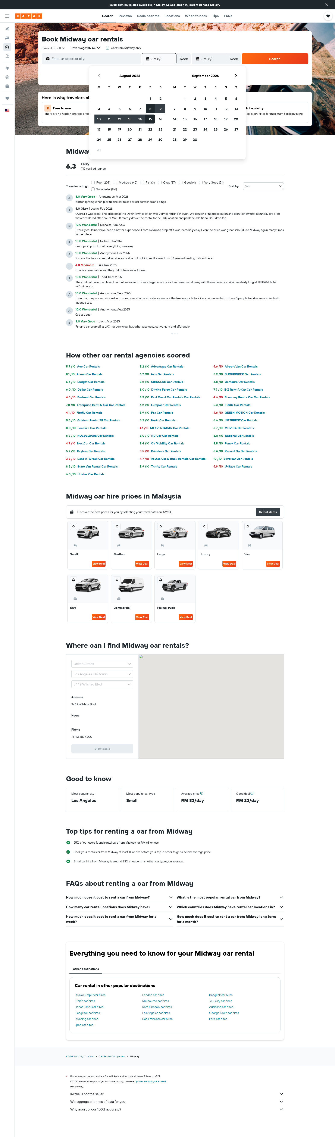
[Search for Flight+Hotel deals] (7, 56)
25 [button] (109, 139)
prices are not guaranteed (151, 1081)
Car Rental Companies (112, 1056)
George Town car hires (224, 1013)
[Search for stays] (7, 38)
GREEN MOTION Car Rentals (239, 413)
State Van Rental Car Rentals (92, 466)
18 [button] (109, 129)
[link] (102, 748)
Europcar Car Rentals (160, 405)
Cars (91, 1056)
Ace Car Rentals (83, 366)
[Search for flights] (7, 29)
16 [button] (160, 119)
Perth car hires (85, 1001)
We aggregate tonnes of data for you (177, 1101)
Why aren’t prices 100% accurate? (177, 1109)
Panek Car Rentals (231, 443)
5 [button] (119, 109)
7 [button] (140, 109)
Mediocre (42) (128, 182)
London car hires (153, 995)
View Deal (99, 563)
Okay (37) (169, 182)
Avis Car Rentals (157, 374)
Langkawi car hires (88, 1013)
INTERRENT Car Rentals (235, 420)
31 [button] (99, 150)
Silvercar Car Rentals (233, 459)
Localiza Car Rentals (86, 428)
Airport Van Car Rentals (235, 366)
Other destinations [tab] (86, 969)
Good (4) (190, 182)
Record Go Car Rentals (235, 451)
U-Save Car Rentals (232, 466)
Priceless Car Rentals (160, 451)
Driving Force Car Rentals (163, 389)
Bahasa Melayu (209, 5)
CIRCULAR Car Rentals (161, 382)
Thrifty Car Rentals (158, 466)
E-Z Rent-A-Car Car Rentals (238, 389)
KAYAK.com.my (74, 1056)
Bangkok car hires (220, 995)
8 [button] (150, 109)
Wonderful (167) (106, 189)
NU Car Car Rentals (159, 436)
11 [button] (109, 119)
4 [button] (109, 109)
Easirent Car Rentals (86, 397)
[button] (327, 5)
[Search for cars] (7, 47)
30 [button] (160, 139)
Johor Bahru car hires (89, 1007)
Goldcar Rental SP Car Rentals (93, 420)
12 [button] (119, 119)
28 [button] (140, 139)
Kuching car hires (87, 1019)
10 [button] (99, 119)
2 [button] (161, 98)
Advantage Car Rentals (161, 366)
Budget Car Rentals (85, 382)
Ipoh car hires (84, 1025)
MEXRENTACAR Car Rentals (164, 428)
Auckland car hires (221, 1007)
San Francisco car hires (157, 1019)
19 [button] (119, 129)
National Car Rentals (233, 436)
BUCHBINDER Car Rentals (237, 374)
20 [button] (130, 129)
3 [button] (99, 109)
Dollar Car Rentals (84, 389)
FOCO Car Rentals (231, 405)
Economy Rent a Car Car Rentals (241, 397)
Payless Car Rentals (85, 451)
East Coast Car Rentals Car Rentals (170, 397)
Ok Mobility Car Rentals (162, 443)
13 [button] (129, 119)
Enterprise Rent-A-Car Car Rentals (95, 405)
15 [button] (150, 119)
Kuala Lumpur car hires (90, 995)
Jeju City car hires (220, 1001)
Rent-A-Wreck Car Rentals (90, 459)
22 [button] (150, 129)
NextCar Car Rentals (86, 443)
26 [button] (119, 139)
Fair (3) (150, 182)
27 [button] (130, 139)
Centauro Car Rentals (234, 382)
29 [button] (150, 139)
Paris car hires (218, 1019)
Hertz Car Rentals (158, 420)
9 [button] (161, 109)
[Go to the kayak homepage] (28, 16)
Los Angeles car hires (156, 1013)
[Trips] (7, 98)
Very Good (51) (213, 182)
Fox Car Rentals (156, 413)
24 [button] (99, 139)
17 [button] (98, 129)
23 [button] (160, 129)
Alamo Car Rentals (84, 374)
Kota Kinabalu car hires (157, 1007)
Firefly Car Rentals (84, 413)
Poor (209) (103, 182)
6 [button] (130, 109)
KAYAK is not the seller (177, 1093)
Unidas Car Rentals (85, 474)
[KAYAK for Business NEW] (7, 86)
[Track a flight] (7, 77)
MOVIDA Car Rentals (233, 428)
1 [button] (150, 98)
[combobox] (54, 48)
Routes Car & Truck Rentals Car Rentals (173, 459)
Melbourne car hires (155, 1001)
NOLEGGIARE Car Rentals (90, 436)
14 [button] (140, 119)
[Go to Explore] (7, 68)
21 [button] (140, 129)
